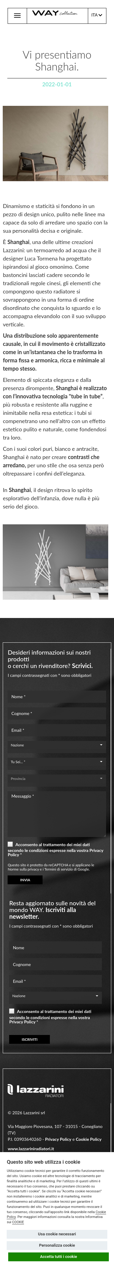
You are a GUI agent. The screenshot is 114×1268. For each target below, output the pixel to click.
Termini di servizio (58, 869)
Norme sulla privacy (23, 869)
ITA (96, 15)
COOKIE (18, 1222)
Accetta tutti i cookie (58, 1256)
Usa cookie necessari (57, 1234)
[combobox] (57, 745)
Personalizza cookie (57, 1245)
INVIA (25, 880)
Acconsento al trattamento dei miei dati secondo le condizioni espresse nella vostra (55, 849)
